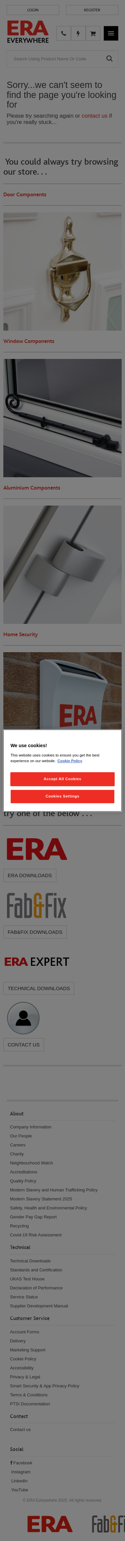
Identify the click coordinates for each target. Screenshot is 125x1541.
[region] (62, 770)
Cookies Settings (62, 796)
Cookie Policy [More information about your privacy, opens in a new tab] (69, 761)
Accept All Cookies (62, 779)
